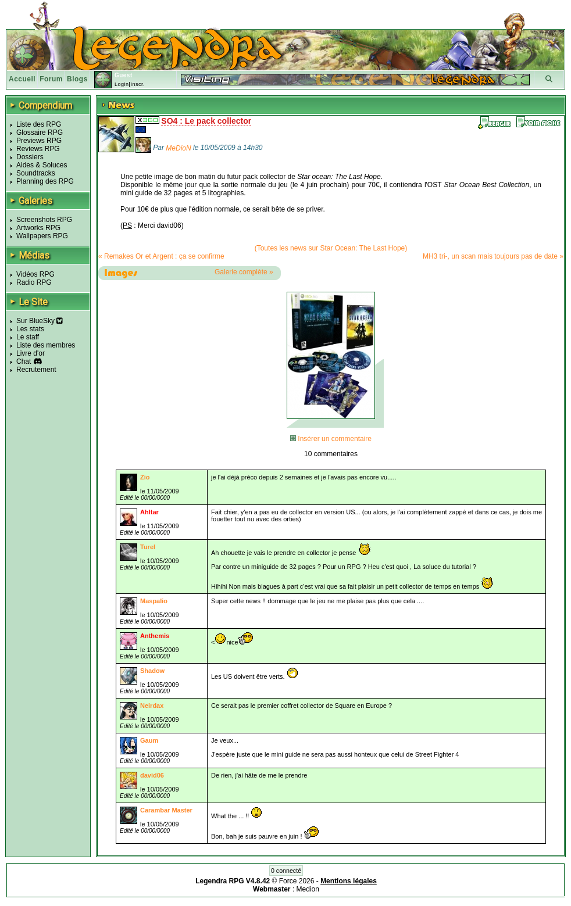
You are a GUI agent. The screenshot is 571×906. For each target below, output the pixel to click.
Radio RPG (34, 282)
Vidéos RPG (35, 274)
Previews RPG (39, 141)
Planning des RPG (45, 181)
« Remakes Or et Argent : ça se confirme (161, 256)
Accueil (22, 79)
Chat (23, 361)
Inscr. (137, 84)
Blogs (77, 79)
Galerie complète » (244, 272)
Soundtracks (35, 173)
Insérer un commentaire (331, 439)
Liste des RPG (38, 124)
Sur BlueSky (39, 321)
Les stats (30, 329)
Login (122, 84)
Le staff (27, 337)
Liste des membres (45, 345)
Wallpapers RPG (42, 236)
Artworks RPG (38, 228)
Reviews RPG (38, 149)
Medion (308, 889)
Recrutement (36, 370)
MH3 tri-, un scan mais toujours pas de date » (493, 256)
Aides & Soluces (41, 165)
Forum (51, 79)
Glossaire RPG (39, 132)
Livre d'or (30, 353)
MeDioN (178, 148)
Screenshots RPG (44, 220)
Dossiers (30, 157)
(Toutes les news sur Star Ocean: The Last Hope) (331, 248)
